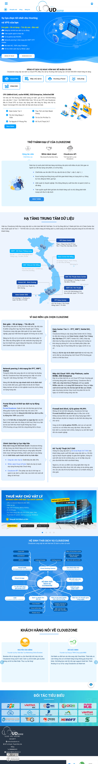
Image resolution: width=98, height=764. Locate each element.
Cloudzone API (13, 471)
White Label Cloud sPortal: (17, 464)
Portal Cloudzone (9, 408)
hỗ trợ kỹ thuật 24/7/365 (80, 451)
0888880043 (12, 749)
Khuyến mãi (13, 9)
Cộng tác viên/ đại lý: (15, 460)
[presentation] (2, 662)
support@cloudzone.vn (12, 752)
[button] (42, 533)
